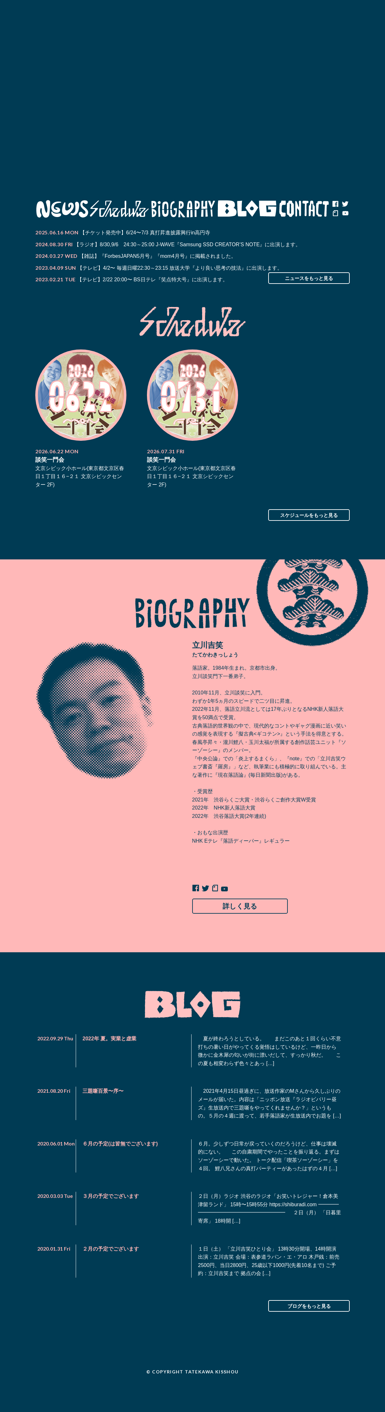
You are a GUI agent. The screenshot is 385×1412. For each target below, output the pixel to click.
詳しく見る (244, 907)
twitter (345, 204)
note (335, 214)
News (62, 209)
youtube (345, 214)
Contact (304, 209)
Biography (183, 209)
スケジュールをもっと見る (309, 515)
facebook (335, 204)
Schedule (119, 209)
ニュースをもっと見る (309, 278)
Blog (247, 209)
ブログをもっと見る (309, 1324)
